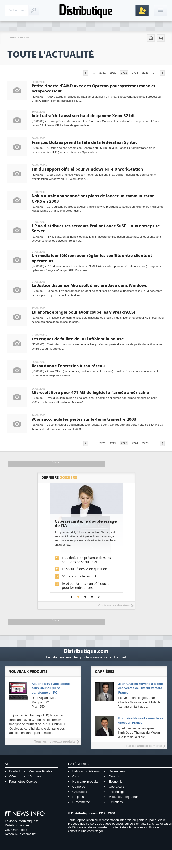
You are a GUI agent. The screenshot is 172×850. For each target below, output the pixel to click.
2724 (135, 72)
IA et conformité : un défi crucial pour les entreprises (86, 586)
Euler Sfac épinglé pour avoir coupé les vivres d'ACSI (83, 312)
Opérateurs (116, 786)
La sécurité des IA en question (84, 569)
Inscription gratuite (141, 10)
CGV (12, 776)
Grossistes (79, 792)
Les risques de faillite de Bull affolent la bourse (78, 339)
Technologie (117, 792)
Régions (78, 797)
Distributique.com (17, 825)
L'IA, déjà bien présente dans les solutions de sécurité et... (86, 560)
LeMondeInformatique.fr (21, 821)
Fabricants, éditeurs (86, 771)
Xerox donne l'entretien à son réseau (68, 365)
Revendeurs (117, 771)
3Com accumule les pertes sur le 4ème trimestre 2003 (84, 419)
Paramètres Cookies (23, 781)
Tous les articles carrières (143, 746)
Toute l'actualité (18, 38)
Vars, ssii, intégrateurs (124, 797)
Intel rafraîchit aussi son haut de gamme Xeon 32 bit (83, 115)
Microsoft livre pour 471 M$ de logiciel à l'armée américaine (90, 392)
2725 (145, 72)
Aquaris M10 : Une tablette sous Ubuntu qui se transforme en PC (51, 688)
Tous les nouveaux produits (55, 741)
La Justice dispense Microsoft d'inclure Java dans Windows (89, 285)
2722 (113, 72)
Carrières (78, 786)
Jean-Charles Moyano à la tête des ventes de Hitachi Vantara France (140, 688)
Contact (14, 771)
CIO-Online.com (16, 830)
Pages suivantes (162, 73)
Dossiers (115, 776)
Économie (116, 781)
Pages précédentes (85, 73)
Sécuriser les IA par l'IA (79, 576)
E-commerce (81, 802)
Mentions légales (40, 771)
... (94, 72)
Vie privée (36, 776)
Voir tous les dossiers (114, 605)
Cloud (76, 776)
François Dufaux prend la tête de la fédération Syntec (84, 142)
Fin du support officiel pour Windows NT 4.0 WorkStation (87, 169)
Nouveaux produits (85, 781)
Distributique (86, 10)
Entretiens (116, 802)
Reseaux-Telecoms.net (20, 834)
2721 (102, 72)
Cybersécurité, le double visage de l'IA (86, 523)
